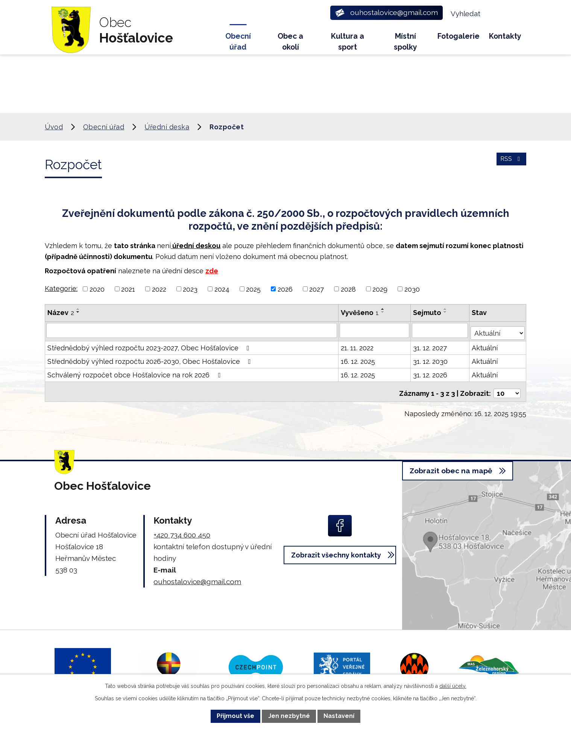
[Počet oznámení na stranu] (507, 387)
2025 (253, 289)
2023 (190, 289)
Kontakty (505, 36)
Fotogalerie (458, 36)
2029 (379, 289)
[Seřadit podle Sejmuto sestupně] (446, 312)
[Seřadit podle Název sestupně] (78, 312)
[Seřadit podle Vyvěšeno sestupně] (384, 312)
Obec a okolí (290, 41)
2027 (316, 289)
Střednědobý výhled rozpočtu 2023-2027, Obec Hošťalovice (149, 345)
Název (60, 313)
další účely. (452, 686)
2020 (97, 289)
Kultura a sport (347, 41)
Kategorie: (61, 288)
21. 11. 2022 (358, 345)
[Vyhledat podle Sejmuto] (441, 330)
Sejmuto (428, 313)
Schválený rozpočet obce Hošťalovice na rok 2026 (135, 372)
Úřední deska (166, 127)
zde (211, 271)
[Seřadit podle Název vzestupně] (78, 308)
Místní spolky (405, 41)
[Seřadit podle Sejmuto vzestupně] (446, 308)
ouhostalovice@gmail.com (197, 576)
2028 (348, 289)
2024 (221, 289)
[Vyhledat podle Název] (192, 330)
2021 (128, 289)
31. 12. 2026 (431, 372)
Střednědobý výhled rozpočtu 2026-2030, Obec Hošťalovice (150, 359)
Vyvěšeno (361, 313)
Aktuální (485, 345)
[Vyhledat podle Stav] (498, 329)
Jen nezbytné (289, 715)
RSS (510, 163)
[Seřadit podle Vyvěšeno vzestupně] (384, 308)
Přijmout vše (235, 715)
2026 (285, 289)
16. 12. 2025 (359, 359)
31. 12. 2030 (431, 359)
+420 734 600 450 (181, 529)
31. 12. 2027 (431, 345)
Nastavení (338, 715)
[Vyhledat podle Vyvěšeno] (375, 330)
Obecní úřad (238, 41)
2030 (412, 289)
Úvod (203, 40)
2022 (159, 289)
